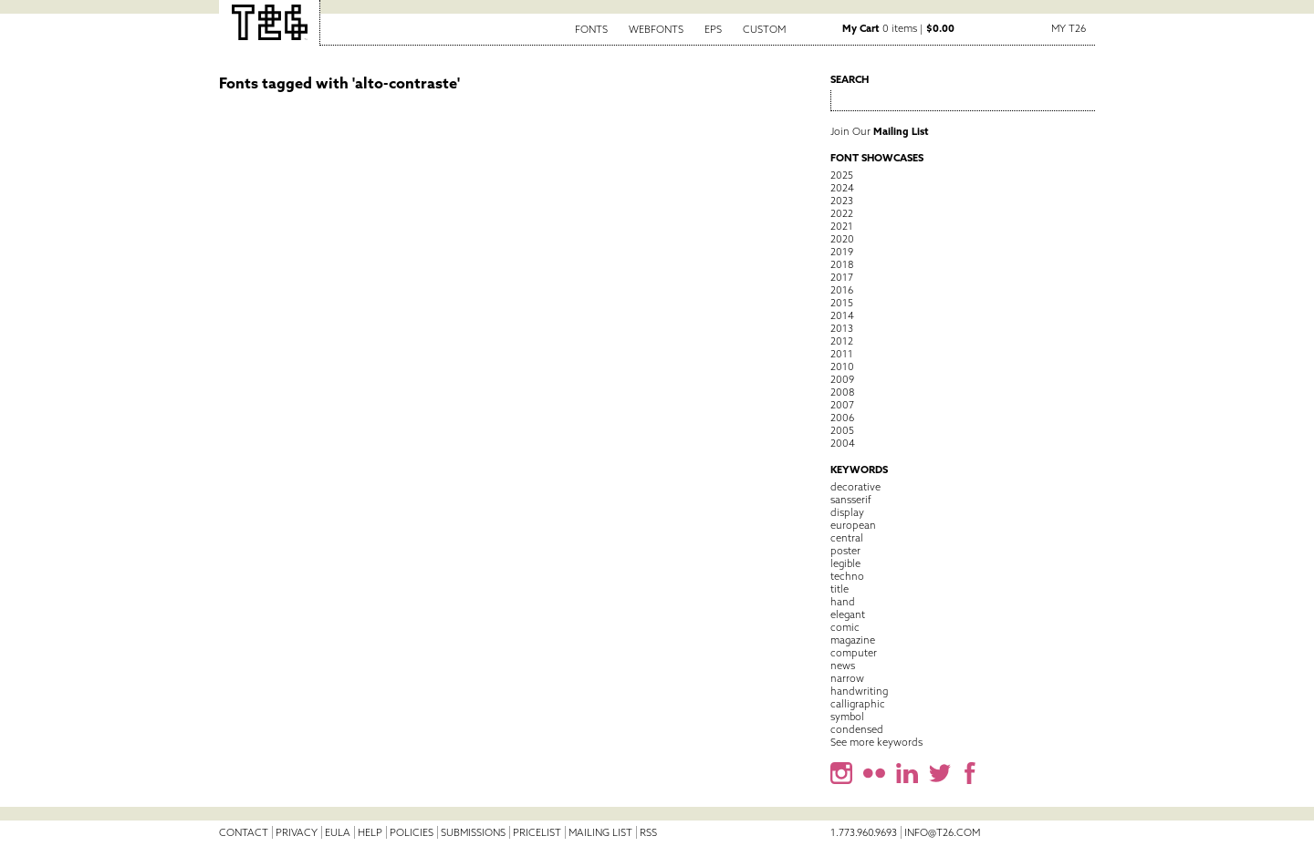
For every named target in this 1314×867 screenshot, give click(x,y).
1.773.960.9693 (863, 832)
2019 (841, 251)
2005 (842, 430)
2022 (841, 213)
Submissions (473, 832)
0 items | (898, 28)
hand (842, 601)
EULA (337, 832)
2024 (842, 187)
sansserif (850, 499)
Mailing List (600, 832)
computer (853, 652)
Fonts (591, 29)
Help (370, 832)
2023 (841, 200)
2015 (841, 302)
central (846, 538)
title (839, 589)
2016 (841, 290)
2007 (842, 404)
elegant (847, 614)
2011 (841, 353)
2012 (841, 341)
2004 (842, 443)
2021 (841, 226)
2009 (842, 379)
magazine (852, 640)
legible (845, 563)
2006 (842, 417)
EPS (713, 29)
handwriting (859, 691)
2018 (841, 264)
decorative (855, 486)
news (842, 665)
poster (845, 550)
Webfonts (656, 29)
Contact (243, 832)
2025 (841, 175)
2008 (842, 392)
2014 (842, 315)
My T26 (1068, 28)
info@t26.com (942, 832)
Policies (411, 832)
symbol (847, 716)
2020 (842, 238)
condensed (856, 729)
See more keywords (876, 742)
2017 (841, 277)
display (847, 512)
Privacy (297, 832)
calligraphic (857, 703)
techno (847, 576)
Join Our (879, 131)
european (853, 525)
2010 (842, 366)
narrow (847, 678)
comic (845, 627)
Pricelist (537, 832)
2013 (841, 328)
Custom (764, 29)
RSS (648, 832)
